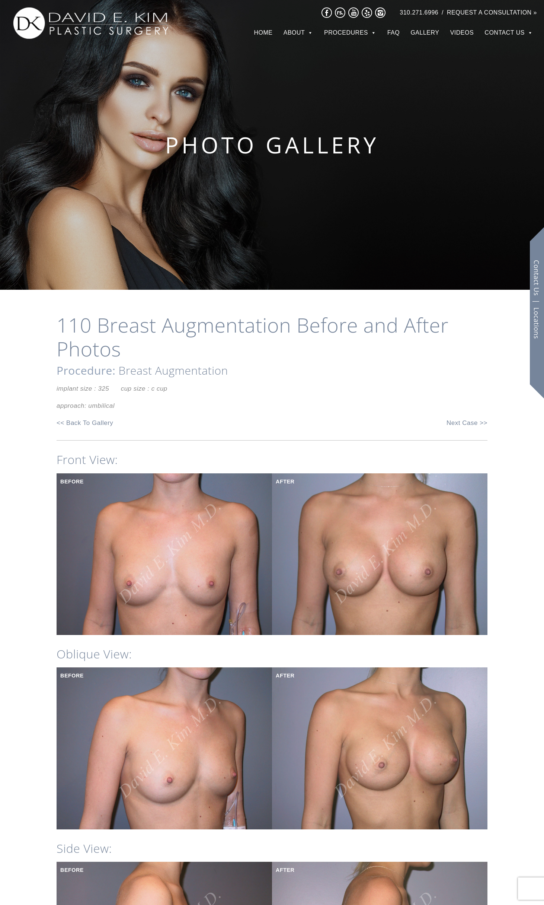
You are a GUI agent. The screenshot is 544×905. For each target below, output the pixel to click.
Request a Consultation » (492, 12)
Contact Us (504, 32)
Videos (462, 32)
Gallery (424, 32)
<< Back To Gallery (85, 422)
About (294, 32)
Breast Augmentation (173, 370)
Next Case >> (467, 422)
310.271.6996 (419, 12)
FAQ (393, 32)
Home (263, 32)
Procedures (346, 32)
